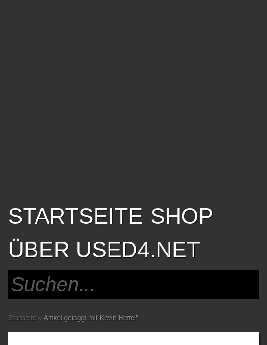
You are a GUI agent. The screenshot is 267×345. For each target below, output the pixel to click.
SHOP (181, 216)
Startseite (75, 216)
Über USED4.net (104, 249)
